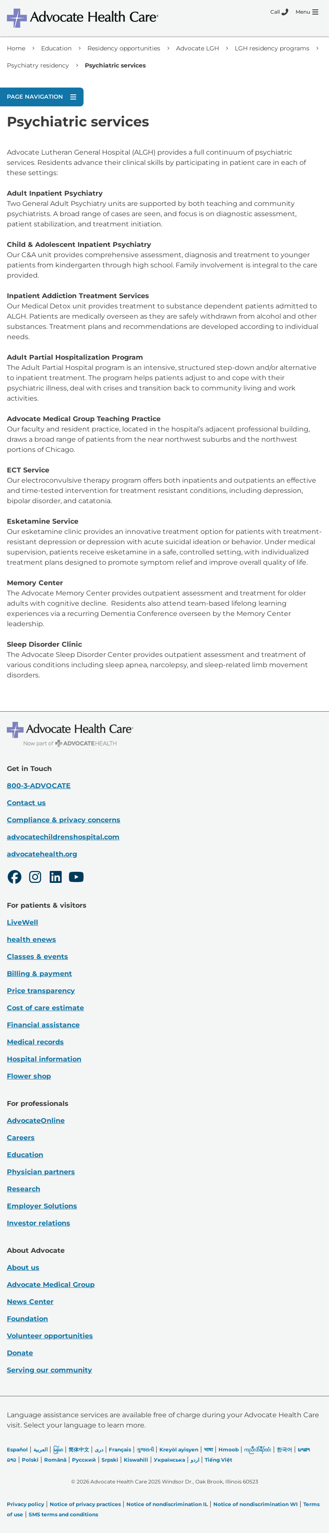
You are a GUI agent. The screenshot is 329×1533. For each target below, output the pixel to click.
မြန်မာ (58, 1449)
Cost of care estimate (45, 1008)
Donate (20, 1353)
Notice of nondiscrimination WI (255, 1504)
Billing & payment (39, 974)
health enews (31, 939)
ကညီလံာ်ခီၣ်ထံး (257, 1449)
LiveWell (22, 922)
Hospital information (44, 1059)
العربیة (40, 1449)
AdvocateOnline (36, 1121)
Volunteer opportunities (50, 1336)
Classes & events (37, 957)
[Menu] (307, 12)
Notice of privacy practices (85, 1504)
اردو (195, 1460)
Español (17, 1449)
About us (23, 1267)
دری (99, 1449)
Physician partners (41, 1172)
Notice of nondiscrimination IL (167, 1504)
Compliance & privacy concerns (63, 820)
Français (120, 1449)
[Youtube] (76, 878)
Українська (169, 1460)
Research (23, 1189)
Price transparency (41, 991)
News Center (30, 1302)
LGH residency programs (272, 48)
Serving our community (49, 1370)
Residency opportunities (123, 48)
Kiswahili (136, 1460)
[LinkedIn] (56, 878)
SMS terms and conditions (63, 1514)
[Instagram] (35, 878)
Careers (21, 1138)
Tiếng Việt (218, 1460)
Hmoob (228, 1449)
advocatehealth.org (42, 854)
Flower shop (29, 1076)
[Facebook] (14, 878)
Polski (30, 1460)
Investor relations (38, 1223)
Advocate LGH (197, 48)
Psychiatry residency (38, 65)
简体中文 (79, 1449)
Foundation (27, 1319)
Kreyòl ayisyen (178, 1449)
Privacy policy (25, 1504)
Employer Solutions (42, 1206)
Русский (84, 1460)
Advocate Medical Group (51, 1285)
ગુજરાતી (145, 1449)
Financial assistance (43, 1025)
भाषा (208, 1449)
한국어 (284, 1449)
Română (55, 1460)
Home (16, 48)
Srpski (110, 1460)
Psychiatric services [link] (115, 65)
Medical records (35, 1042)
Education (56, 48)
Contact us (26, 803)
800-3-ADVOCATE (39, 786)
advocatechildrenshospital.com (63, 837)
